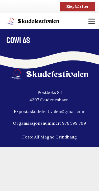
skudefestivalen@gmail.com (58, 111)
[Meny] (91, 21)
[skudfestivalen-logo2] (33, 21)
